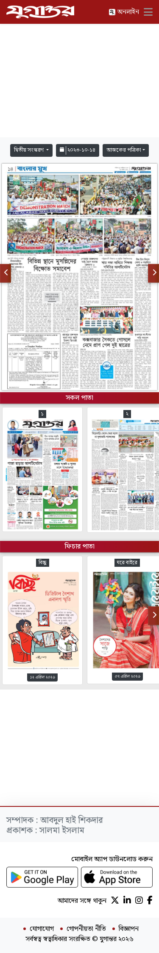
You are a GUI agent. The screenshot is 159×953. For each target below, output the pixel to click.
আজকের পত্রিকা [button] (123, 150)
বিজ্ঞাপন (129, 929)
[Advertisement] (79, 81)
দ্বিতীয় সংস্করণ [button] (29, 150)
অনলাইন (124, 12)
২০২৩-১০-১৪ (77, 150)
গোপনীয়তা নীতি (86, 929)
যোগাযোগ (42, 929)
